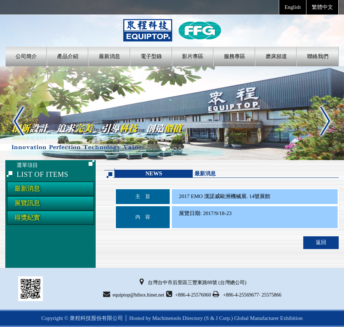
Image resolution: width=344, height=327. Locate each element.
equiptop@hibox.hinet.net (133, 294)
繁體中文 (322, 7)
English (292, 7)
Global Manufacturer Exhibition (268, 318)
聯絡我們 (317, 56)
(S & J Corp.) (218, 318)
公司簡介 (26, 56)
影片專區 (192, 56)
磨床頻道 (276, 56)
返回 (321, 242)
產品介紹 (67, 56)
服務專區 (234, 56)
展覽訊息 (27, 203)
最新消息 (109, 56)
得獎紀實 (27, 217)
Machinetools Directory (177, 318)
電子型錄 (151, 56)
